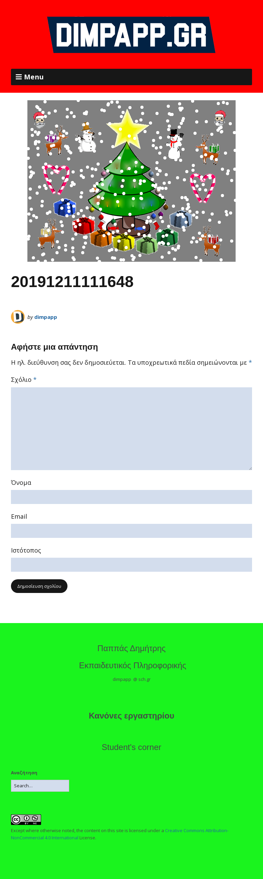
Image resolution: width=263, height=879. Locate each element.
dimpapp (45, 316)
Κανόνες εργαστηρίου (131, 715)
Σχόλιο (24, 379)
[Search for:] (40, 786)
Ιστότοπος (26, 550)
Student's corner (131, 747)
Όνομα (21, 482)
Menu (34, 76)
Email (19, 516)
